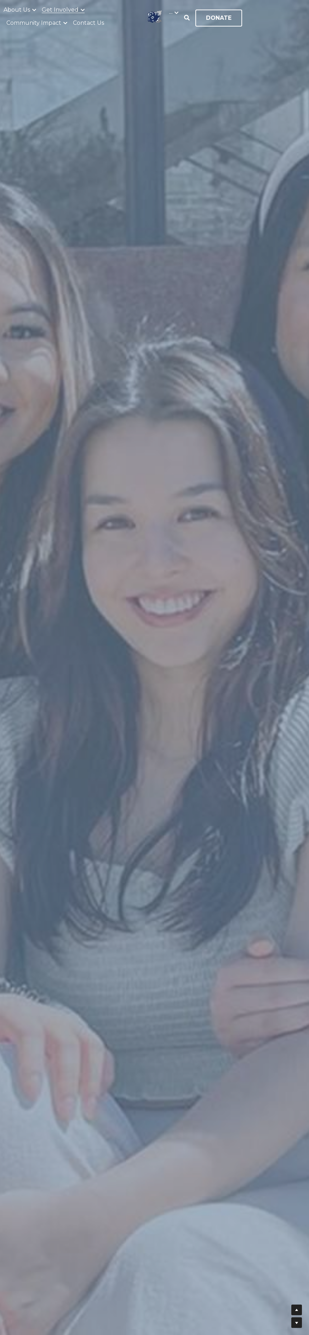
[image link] (155, 16)
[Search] (187, 18)
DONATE (218, 18)
